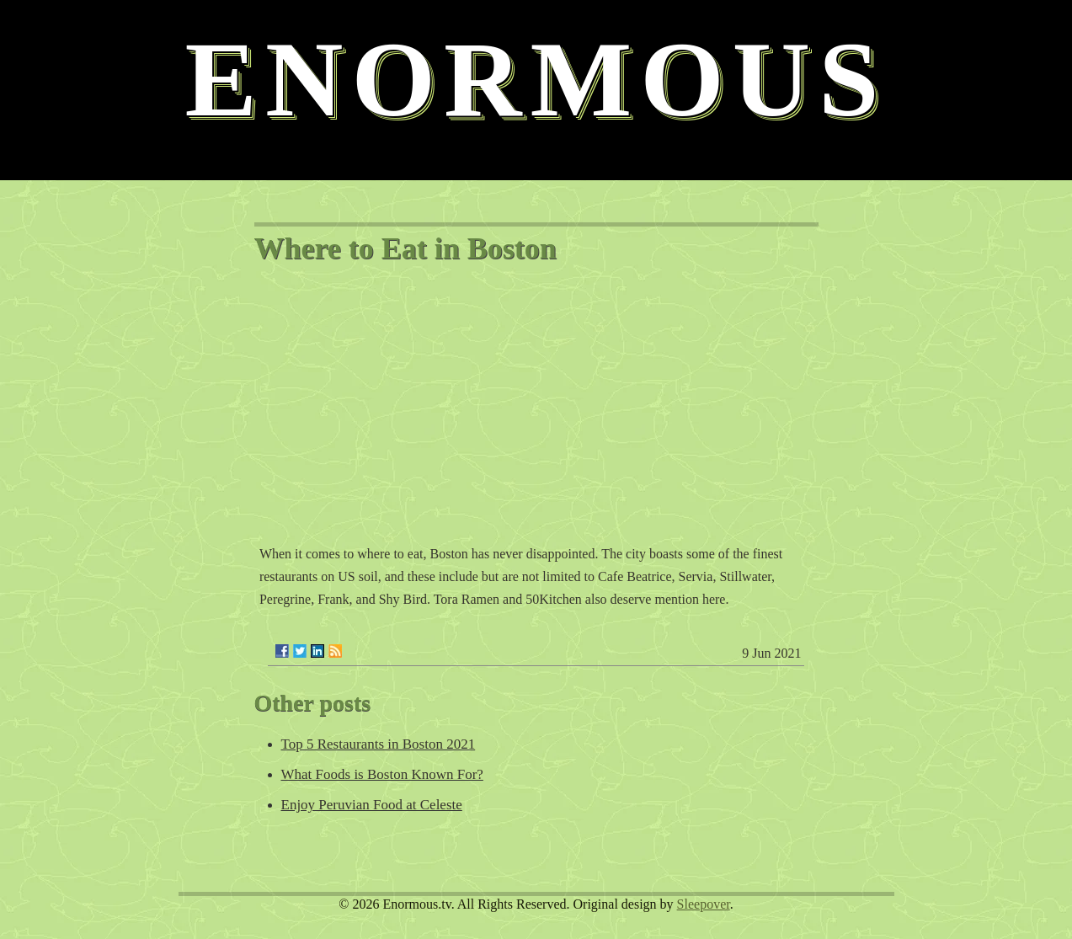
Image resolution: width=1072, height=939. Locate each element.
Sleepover (703, 904)
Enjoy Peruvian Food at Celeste (371, 805)
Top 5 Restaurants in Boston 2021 (378, 744)
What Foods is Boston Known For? (382, 774)
